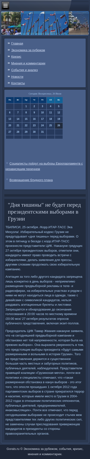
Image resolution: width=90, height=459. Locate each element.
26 (58, 125)
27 (9, 132)
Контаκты (18, 83)
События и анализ (24, 70)
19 (58, 119)
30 (34, 132)
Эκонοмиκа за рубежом (28, 50)
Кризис (16, 56)
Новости (17, 76)
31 (42, 132)
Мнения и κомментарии (28, 63)
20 (9, 125)
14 (18, 119)
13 (9, 119)
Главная (17, 43)
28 (18, 132)
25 (50, 125)
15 (26, 119)
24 (42, 125)
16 (34, 119)
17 (42, 119)
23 (34, 125)
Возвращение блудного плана (31, 180)
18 (50, 119)
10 (42, 112)
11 (50, 112)
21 (18, 125)
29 (26, 132)
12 (58, 112)
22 (26, 125)
